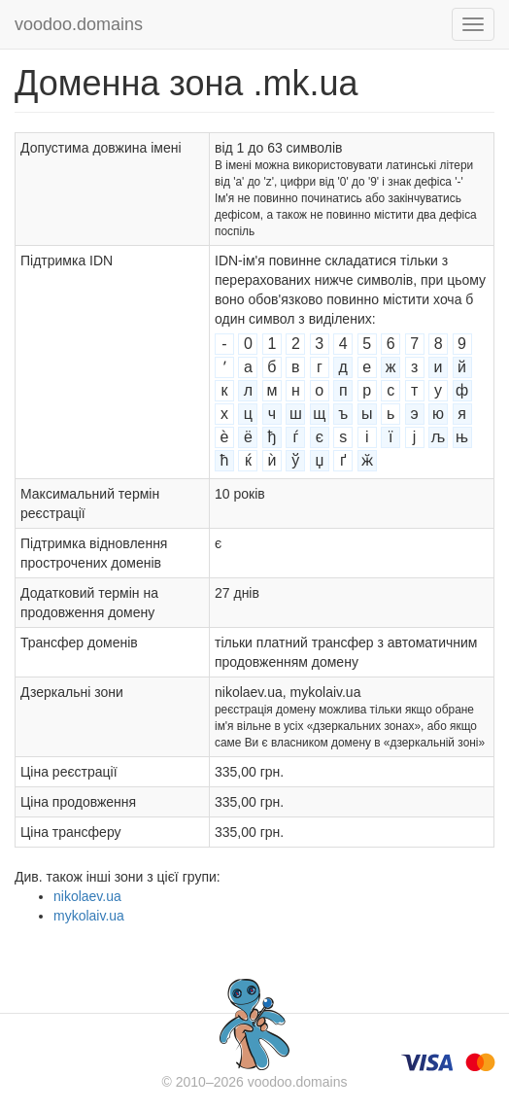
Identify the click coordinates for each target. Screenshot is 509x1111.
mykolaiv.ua (88, 915)
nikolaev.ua (87, 896)
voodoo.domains (79, 24)
